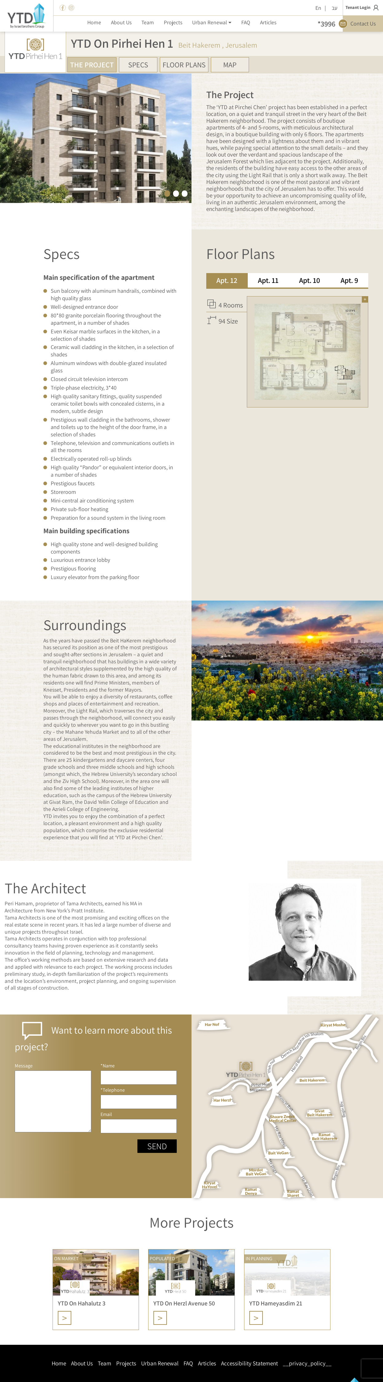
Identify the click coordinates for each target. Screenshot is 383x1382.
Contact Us (359, 23)
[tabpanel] (287, 348)
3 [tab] (185, 193)
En (318, 7)
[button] (211, 22)
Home (59, 1363)
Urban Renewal (160, 1363)
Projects (126, 1363)
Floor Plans (184, 64)
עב (335, 7)
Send (157, 1146)
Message (53, 1097)
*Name (139, 1074)
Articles (207, 1363)
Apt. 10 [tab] (309, 280)
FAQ (188, 1363)
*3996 (326, 24)
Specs (138, 64)
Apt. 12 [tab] (226, 280)
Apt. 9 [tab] (349, 280)
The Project (92, 64)
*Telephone (139, 1098)
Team (104, 1363)
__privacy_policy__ (307, 1363)
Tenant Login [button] (363, 7)
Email (139, 1122)
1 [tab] (167, 193)
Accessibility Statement (249, 1363)
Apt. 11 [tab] (268, 280)
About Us (82, 1363)
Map (229, 64)
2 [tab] (176, 193)
